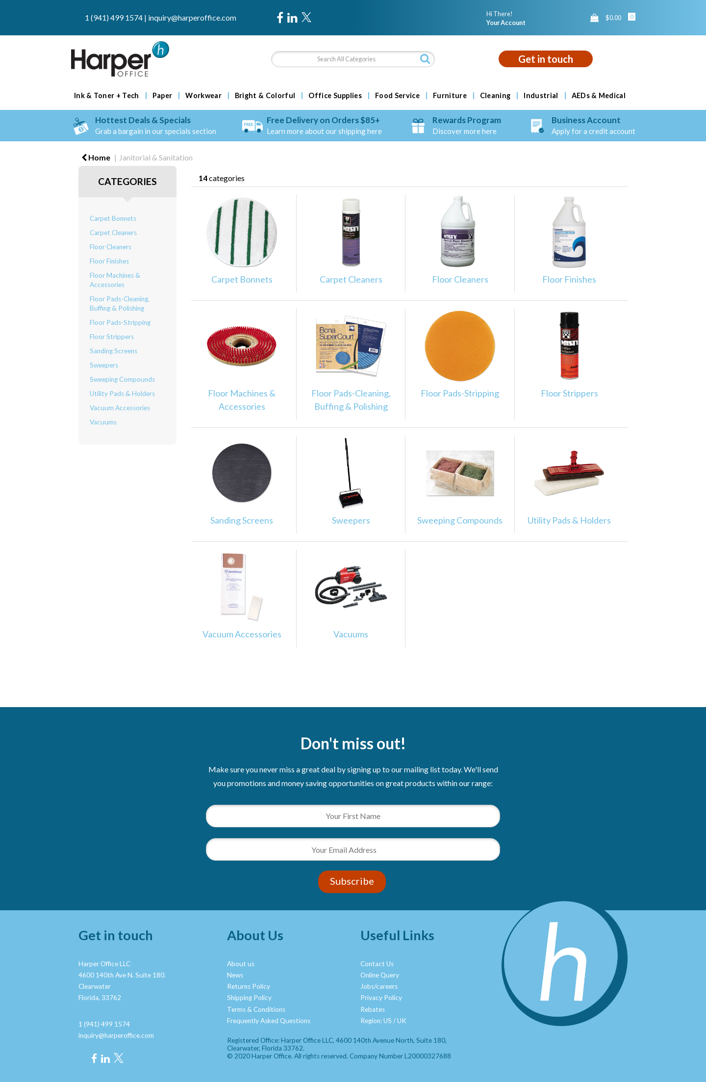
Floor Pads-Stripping (120, 322)
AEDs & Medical (599, 95)
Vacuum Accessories (120, 408)
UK (401, 1021)
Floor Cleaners (110, 247)
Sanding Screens (113, 351)
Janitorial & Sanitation (156, 157)
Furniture (450, 95)
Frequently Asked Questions (268, 1021)
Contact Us (377, 964)
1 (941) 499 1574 (114, 17)
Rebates (372, 1009)
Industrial (541, 95)
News (235, 975)
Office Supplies (335, 95)
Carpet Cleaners (113, 233)
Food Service (397, 95)
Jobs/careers (379, 986)
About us (240, 964)
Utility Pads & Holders (122, 393)
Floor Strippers (112, 337)
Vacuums (103, 422)
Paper (162, 95)
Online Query (379, 975)
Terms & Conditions (256, 1009)
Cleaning (495, 95)
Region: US (376, 1021)
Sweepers (104, 365)
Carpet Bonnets (113, 218)
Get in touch (545, 59)
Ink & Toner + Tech (106, 95)
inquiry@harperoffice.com (192, 17)
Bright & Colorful (265, 95)
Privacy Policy (381, 998)
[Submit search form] (425, 59)
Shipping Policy (249, 998)
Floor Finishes (109, 261)
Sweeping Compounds (122, 379)
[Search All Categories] (352, 59)
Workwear (203, 95)
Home (95, 157)
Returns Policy (248, 986)
